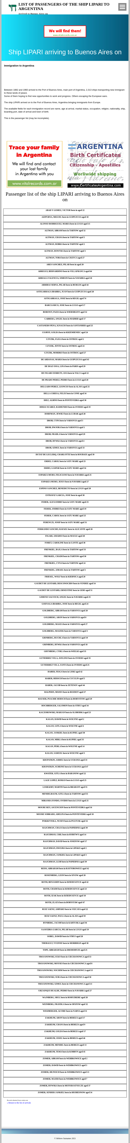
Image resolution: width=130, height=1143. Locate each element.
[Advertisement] (66, 77)
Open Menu (122, 7)
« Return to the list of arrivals (19, 1103)
